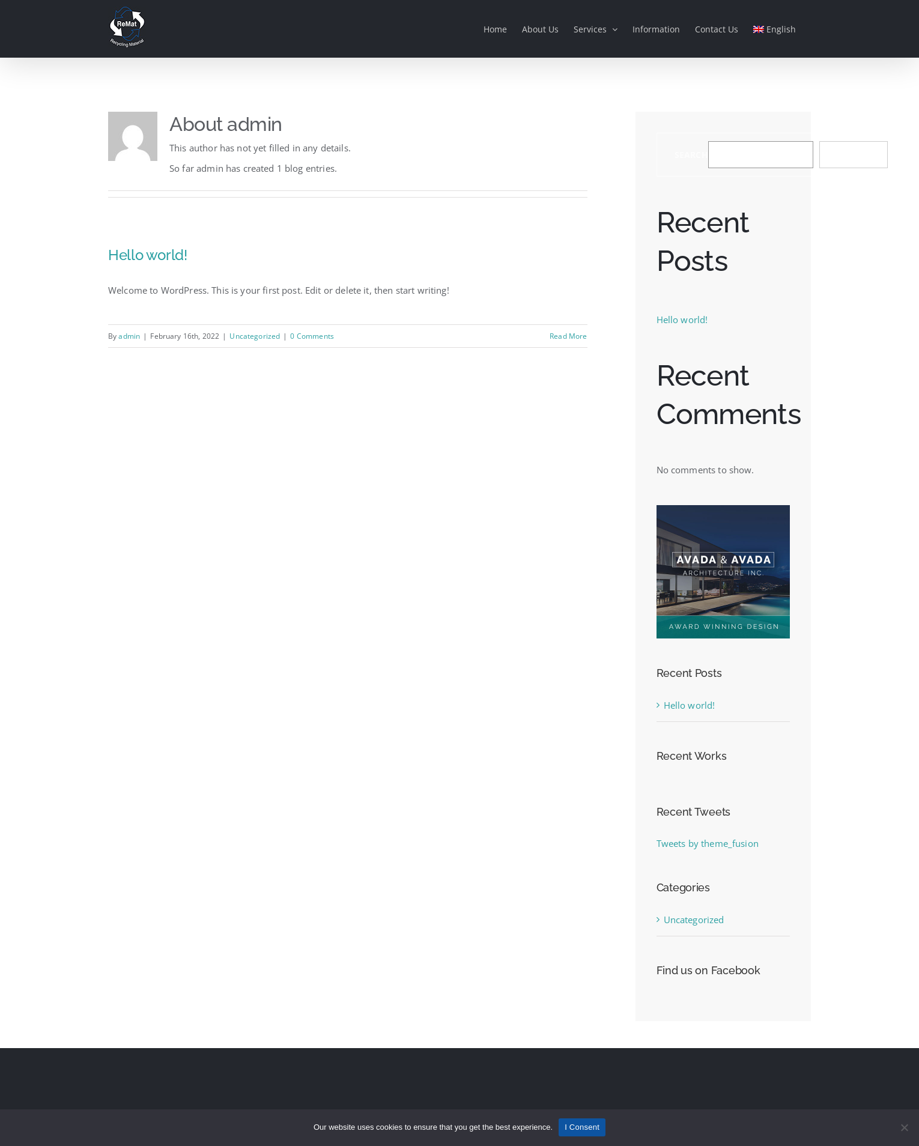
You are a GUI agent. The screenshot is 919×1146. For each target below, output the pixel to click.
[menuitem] (774, 29)
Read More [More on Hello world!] (568, 336)
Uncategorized (254, 336)
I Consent (582, 1127)
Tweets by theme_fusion (708, 843)
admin (129, 336)
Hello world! (147, 255)
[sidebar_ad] (723, 509)
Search (691, 155)
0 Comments (312, 336)
